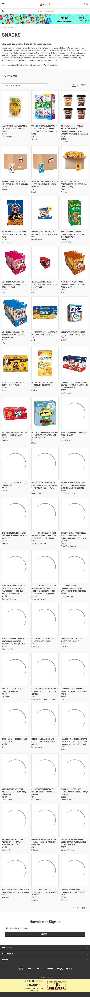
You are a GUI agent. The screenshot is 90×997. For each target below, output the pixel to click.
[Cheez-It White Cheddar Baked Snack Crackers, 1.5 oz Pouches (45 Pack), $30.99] (45, 870)
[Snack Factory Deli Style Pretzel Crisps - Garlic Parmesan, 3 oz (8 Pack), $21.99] (15, 820)
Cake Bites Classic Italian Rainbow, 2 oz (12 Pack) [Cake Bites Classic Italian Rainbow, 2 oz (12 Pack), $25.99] (42, 640)
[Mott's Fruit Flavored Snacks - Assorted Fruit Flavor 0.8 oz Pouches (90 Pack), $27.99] (45, 413)
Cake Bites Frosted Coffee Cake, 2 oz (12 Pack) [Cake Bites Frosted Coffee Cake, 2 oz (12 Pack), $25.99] (13, 690)
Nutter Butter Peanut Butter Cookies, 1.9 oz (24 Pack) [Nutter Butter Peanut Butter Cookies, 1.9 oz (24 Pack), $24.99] (14, 434)
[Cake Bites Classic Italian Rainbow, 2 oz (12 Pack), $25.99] (45, 619)
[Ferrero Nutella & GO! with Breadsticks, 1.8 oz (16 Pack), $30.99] (45, 720)
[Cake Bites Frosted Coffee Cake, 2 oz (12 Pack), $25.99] (15, 670)
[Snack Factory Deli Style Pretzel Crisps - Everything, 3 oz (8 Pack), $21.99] (15, 770)
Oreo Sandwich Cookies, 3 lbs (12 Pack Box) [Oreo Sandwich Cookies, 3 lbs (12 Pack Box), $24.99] (14, 740)
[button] (45, 76)
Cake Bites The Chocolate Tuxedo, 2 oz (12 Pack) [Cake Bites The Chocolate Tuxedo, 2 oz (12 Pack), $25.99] (72, 640)
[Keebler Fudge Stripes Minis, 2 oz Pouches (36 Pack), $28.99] (15, 363)
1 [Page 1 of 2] (73, 85)
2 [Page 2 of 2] (77, 85)
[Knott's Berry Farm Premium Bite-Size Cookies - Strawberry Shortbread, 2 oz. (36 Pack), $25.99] (45, 463)
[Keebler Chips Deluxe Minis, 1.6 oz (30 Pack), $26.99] (15, 463)
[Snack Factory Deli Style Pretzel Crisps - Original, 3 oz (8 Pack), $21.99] (45, 770)
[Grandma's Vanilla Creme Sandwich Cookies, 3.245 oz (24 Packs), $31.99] (75, 670)
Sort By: (5, 85)
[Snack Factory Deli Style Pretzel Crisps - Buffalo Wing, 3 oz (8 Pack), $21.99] (75, 770)
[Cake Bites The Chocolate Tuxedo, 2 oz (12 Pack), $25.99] (75, 619)
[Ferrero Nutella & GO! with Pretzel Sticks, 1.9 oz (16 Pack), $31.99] (45, 213)
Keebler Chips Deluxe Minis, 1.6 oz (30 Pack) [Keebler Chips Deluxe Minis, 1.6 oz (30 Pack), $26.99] (15, 484)
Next (84, 85)
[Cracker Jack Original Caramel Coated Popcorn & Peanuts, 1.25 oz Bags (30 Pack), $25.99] (75, 363)
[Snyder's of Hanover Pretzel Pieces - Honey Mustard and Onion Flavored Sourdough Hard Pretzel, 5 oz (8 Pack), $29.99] (45, 567)
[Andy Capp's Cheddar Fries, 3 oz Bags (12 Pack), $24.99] (75, 413)
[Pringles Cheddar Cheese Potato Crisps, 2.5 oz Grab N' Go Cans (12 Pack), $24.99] (75, 162)
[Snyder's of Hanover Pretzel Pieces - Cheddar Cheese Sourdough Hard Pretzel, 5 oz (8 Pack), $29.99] (75, 514)
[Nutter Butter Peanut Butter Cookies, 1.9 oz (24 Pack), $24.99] (15, 413)
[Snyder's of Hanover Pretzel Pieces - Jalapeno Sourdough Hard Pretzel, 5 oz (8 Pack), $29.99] (45, 514)
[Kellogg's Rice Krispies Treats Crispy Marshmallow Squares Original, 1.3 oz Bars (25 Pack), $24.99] (75, 720)
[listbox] (28, 85)
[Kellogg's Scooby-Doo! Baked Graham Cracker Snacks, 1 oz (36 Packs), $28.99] (45, 820)
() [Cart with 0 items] (86, 4)
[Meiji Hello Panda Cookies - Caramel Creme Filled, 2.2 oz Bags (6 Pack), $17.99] (75, 263)
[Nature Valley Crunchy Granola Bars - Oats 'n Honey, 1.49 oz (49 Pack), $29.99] (75, 213)
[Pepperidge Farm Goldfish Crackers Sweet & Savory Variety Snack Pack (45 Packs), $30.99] (75, 567)
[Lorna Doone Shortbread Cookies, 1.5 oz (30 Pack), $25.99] (45, 363)
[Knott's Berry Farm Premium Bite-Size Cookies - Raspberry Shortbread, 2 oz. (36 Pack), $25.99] (75, 463)
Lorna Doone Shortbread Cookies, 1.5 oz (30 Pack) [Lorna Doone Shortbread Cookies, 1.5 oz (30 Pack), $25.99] (42, 383)
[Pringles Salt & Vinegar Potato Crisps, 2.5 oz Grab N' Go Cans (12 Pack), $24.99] (45, 162)
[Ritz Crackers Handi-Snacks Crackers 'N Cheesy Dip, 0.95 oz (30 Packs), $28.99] (15, 514)
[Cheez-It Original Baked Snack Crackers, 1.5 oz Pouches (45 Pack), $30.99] (75, 870)
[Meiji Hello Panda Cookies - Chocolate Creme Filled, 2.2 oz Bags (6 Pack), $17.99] (45, 263)
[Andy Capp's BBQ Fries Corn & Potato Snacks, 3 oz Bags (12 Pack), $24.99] (15, 213)
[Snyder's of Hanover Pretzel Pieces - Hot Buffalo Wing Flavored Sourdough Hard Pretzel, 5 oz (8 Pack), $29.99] (15, 567)
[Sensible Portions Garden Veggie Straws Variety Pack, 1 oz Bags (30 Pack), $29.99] (75, 820)
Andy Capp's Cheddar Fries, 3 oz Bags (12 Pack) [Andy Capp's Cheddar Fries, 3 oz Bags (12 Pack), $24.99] (74, 434)
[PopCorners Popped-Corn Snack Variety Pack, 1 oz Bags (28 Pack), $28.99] (15, 870)
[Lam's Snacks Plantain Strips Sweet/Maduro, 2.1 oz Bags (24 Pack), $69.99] (15, 107)
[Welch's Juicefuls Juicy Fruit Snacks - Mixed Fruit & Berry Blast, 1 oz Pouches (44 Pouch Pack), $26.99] (45, 107)
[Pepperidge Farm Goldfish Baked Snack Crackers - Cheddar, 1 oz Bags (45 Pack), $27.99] (15, 619)
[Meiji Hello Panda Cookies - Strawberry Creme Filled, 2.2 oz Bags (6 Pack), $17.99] (15, 263)
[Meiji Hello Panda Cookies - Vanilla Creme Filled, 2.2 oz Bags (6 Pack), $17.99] (15, 313)
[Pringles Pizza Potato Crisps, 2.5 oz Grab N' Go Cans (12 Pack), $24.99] (15, 162)
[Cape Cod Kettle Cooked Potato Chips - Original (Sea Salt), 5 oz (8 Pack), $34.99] (45, 670)
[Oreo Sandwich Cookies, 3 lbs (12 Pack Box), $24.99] (15, 720)
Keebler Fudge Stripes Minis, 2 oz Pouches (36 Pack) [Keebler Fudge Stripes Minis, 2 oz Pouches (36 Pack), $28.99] (14, 383)
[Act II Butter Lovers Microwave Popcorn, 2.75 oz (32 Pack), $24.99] (45, 313)
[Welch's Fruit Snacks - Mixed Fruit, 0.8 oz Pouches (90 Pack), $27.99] (75, 313)
